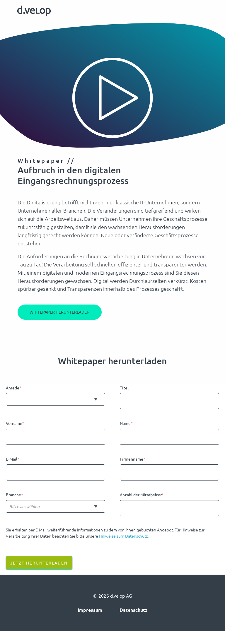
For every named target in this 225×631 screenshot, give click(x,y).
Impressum (90, 610)
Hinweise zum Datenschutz (123, 536)
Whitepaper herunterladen (60, 311)
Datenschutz (133, 610)
